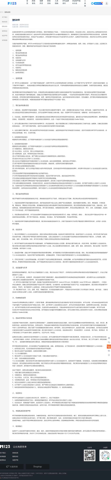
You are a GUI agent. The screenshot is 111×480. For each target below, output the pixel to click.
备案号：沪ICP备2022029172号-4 (23, 475)
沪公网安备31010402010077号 (9, 478)
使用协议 (3, 460)
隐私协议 (15, 456)
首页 (1, 12)
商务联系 (15, 453)
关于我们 (3, 453)
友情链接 (3, 456)
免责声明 (15, 460)
